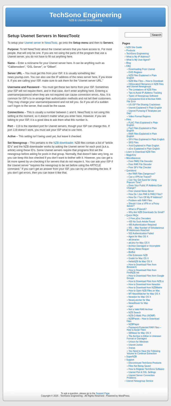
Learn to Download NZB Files (140, 152)
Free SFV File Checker (139, 167)
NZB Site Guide (134, 47)
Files (128, 119)
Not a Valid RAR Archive (140, 309)
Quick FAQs (132, 215)
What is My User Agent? (138, 60)
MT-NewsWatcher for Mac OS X (144, 294)
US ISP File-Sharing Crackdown (144, 104)
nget (130, 306)
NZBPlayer (133, 324)
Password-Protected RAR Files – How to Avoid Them (144, 328)
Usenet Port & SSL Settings (142, 372)
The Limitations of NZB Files (142, 89)
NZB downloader (63, 142)
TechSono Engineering (85, 14)
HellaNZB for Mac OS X (140, 261)
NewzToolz (51, 42)
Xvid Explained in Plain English (143, 145)
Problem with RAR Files (140, 200)
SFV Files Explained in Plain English (146, 139)
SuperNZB (131, 356)
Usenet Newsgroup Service (139, 381)
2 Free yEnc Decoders (139, 218)
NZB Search (134, 312)
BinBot (131, 252)
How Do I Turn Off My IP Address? (145, 197)
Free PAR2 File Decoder (140, 161)
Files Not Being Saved (139, 366)
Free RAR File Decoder (140, 164)
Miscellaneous (133, 158)
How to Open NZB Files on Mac (144, 290)
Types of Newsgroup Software (143, 96)
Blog (128, 63)
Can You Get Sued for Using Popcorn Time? (142, 181)
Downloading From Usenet (141, 69)
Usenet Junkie (135, 345)
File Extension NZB (138, 255)
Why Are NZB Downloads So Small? (146, 212)
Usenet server (32, 42)
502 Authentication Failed (140, 233)
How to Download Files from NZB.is (146, 281)
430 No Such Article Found (141, 221)
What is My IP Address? (138, 56)
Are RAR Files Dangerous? (141, 173)
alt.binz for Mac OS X (138, 243)
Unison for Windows (138, 341)
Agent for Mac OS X (138, 236)
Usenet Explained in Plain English (145, 108)
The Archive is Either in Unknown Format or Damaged (144, 337)
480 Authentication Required (142, 225)
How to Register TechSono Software (146, 369)
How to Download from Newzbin (144, 284)
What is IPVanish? (137, 209)
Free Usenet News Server (141, 191)
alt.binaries (133, 239)
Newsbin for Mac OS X (139, 297)
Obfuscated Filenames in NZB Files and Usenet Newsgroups (145, 85)
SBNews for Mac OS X (139, 333)
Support (130, 360)
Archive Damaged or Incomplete (144, 246)
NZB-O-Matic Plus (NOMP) (141, 315)
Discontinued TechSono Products (144, 363)
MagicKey (131, 155)
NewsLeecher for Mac (139, 300)
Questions (131, 170)
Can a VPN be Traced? (139, 177)
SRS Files (133, 142)
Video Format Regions (139, 116)
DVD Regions (135, 72)
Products (130, 50)
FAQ (128, 66)
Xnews (131, 348)
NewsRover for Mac (138, 303)
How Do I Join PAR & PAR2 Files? (145, 194)
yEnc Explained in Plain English (144, 149)
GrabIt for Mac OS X (138, 258)
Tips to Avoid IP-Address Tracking (145, 93)
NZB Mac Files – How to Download (145, 81)
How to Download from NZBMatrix (145, 287)
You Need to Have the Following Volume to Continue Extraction (143, 352)
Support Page (103, 393)
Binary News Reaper (138, 249)
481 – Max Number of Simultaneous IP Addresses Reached (145, 229)
